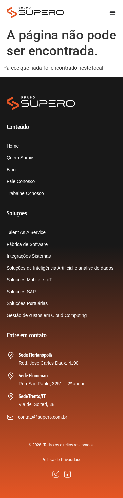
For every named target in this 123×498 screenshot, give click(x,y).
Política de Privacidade (61, 459)
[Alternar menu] (112, 12)
